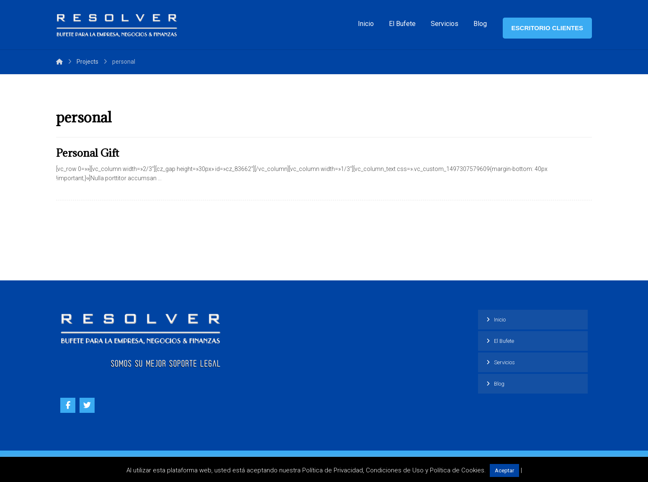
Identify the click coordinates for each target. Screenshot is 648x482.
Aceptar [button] (504, 470)
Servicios (504, 362)
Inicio (500, 319)
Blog (499, 384)
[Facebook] (67, 405)
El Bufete (504, 341)
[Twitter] (87, 405)
